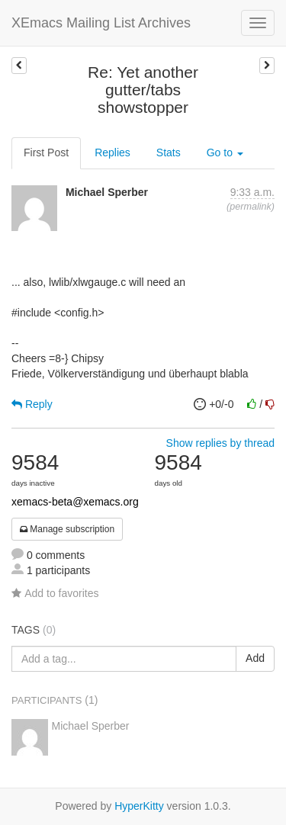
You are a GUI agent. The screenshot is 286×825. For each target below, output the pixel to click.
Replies (112, 152)
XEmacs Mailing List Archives (101, 22)
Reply (32, 404)
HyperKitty (139, 806)
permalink (251, 206)
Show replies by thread (220, 443)
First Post (46, 152)
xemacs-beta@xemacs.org (75, 502)
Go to (225, 152)
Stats (168, 152)
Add (255, 658)
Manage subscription (67, 529)
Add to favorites (54, 593)
